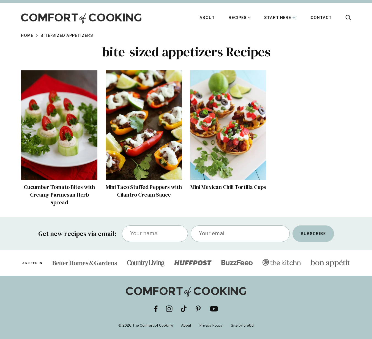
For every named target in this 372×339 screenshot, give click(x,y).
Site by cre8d (242, 325)
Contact (321, 17)
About (207, 17)
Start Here (280, 17)
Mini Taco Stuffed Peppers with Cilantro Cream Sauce (144, 191)
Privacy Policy (211, 325)
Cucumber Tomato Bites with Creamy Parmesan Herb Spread (59, 194)
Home (27, 35)
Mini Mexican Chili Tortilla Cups (228, 187)
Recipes (238, 17)
